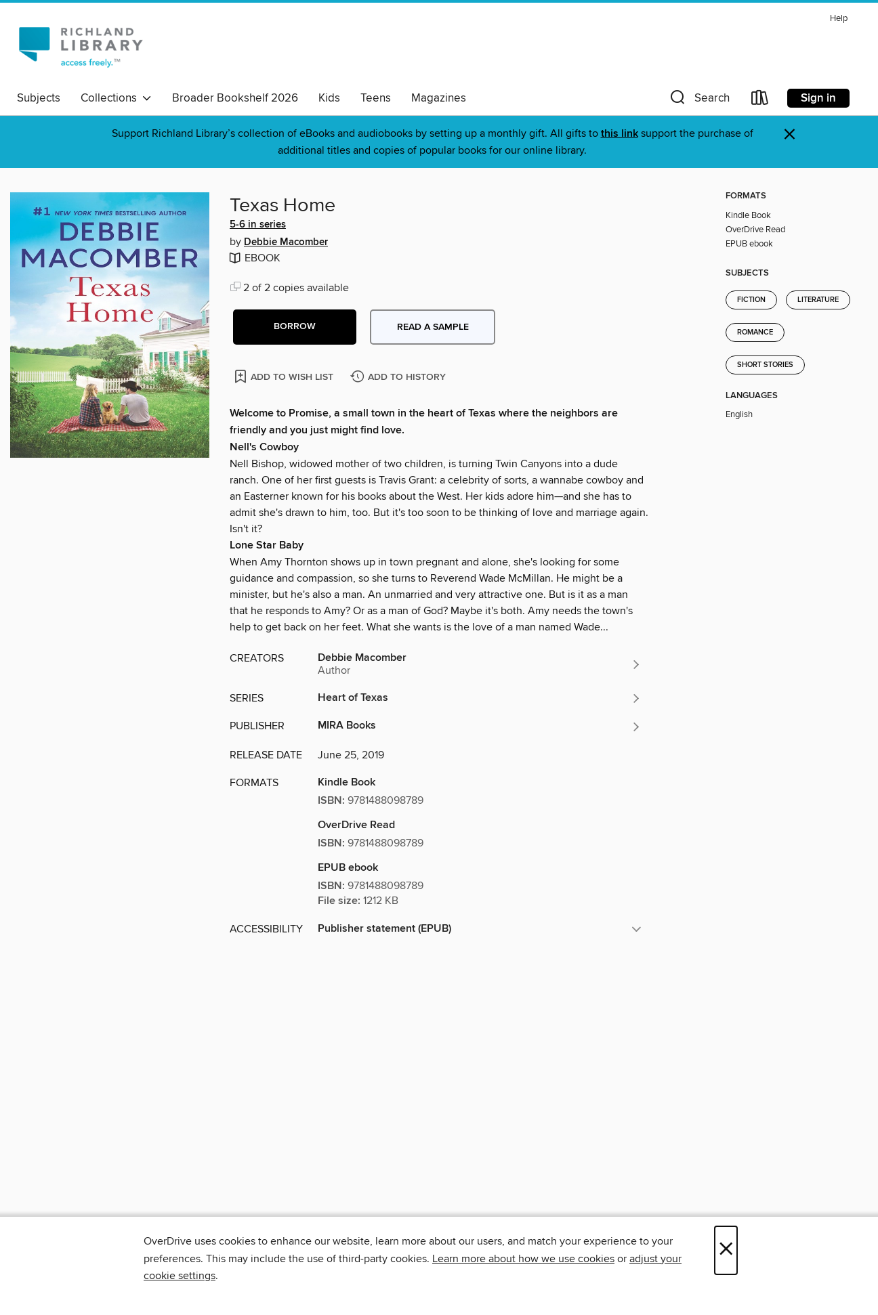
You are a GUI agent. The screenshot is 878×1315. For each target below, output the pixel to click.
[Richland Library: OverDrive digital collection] (80, 46)
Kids (329, 98)
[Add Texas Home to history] (399, 377)
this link (619, 134)
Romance (755, 332)
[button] (698, 100)
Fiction (751, 300)
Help (839, 19)
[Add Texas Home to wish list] (285, 376)
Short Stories (765, 365)
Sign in (818, 98)
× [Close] (725, 1250)
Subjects (38, 98)
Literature (818, 300)
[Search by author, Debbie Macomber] (479, 664)
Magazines (438, 98)
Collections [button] (116, 98)
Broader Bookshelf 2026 (235, 98)
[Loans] (760, 100)
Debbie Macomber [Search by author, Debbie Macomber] (286, 242)
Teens (375, 98)
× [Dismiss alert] (789, 134)
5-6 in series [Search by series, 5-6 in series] (258, 225)
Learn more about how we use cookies (523, 1259)
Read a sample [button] (433, 327)
